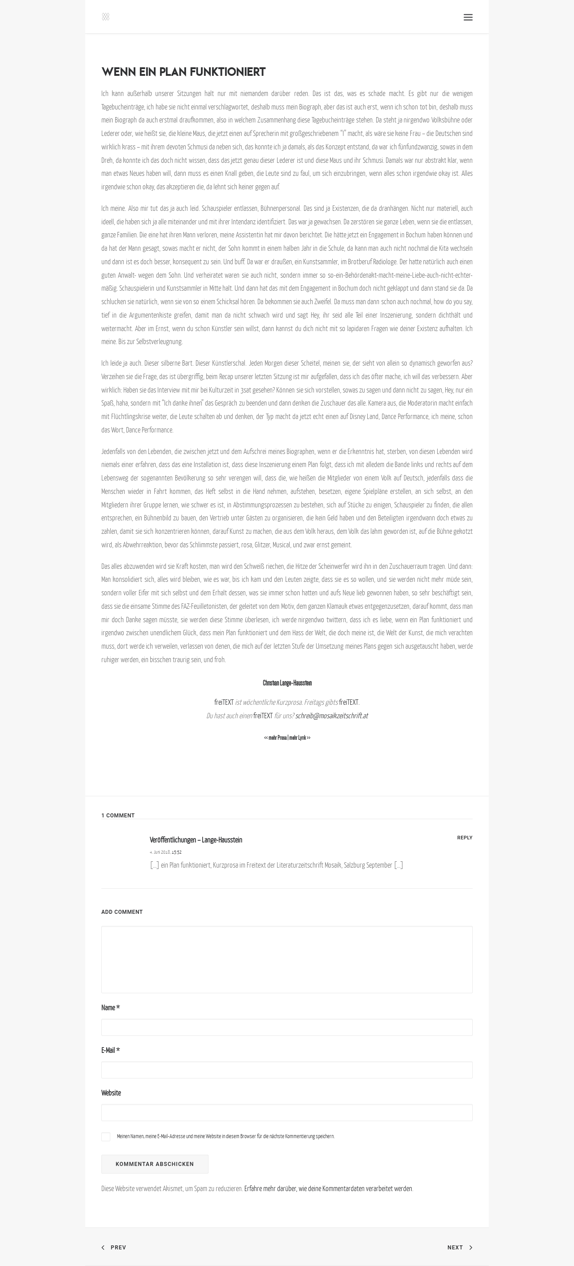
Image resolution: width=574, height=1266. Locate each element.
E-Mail (110, 1050)
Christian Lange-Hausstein (287, 683)
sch (299, 715)
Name (110, 1007)
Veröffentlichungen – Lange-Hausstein (196, 839)
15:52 (177, 852)
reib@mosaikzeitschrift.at (336, 715)
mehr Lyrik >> (299, 738)
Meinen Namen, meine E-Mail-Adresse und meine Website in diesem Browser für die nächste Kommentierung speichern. (226, 1136)
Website (111, 1092)
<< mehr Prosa (275, 738)
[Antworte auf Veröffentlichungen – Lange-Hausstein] (465, 837)
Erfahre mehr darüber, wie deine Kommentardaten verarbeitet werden (328, 1188)
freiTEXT (224, 702)
